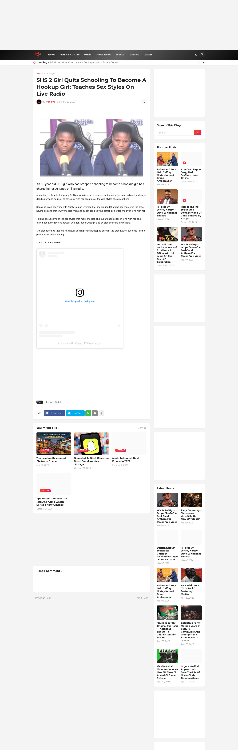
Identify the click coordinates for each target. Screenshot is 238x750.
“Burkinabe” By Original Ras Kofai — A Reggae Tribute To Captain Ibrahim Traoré (167, 630)
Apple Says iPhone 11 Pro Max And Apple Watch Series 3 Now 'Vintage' (51, 501)
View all (142, 428)
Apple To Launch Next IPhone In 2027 (125, 459)
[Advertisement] (119, 24)
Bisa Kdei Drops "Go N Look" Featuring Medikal (190, 590)
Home (39, 73)
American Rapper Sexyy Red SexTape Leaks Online (191, 174)
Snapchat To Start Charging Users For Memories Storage (91, 461)
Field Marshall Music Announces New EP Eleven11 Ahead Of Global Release (167, 672)
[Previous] (199, 62)
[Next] (203, 62)
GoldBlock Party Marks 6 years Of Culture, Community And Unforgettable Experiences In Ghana (190, 632)
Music (87, 54)
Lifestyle (133, 54)
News (51, 54)
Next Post (142, 598)
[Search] (202, 54)
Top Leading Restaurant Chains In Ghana (51, 459)
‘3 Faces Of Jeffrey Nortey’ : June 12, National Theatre (167, 211)
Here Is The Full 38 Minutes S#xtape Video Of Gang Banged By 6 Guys (191, 212)
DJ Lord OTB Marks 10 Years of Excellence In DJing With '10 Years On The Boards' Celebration (167, 253)
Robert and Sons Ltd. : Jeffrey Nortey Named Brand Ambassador (166, 175)
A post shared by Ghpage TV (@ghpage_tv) (79, 343)
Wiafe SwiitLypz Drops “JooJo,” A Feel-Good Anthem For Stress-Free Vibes (191, 250)
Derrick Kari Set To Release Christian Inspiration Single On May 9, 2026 (167, 553)
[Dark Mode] (196, 54)
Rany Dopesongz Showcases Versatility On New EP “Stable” (191, 515)
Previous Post (43, 598)
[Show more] (101, 413)
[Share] (144, 101)
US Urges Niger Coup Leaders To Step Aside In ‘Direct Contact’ (85, 62)
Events (119, 54)
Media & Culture (69, 54)
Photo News (103, 54)
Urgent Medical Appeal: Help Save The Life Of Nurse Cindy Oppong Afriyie (190, 672)
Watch (148, 54)
